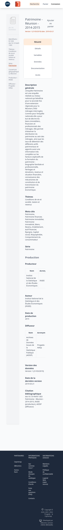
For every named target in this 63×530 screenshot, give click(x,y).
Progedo (47, 514)
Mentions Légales (46, 465)
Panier (45, 4)
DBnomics (17, 466)
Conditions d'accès (32, 483)
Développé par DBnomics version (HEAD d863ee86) (46, 522)
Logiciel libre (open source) (45, 481)
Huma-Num (16, 471)
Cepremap (18, 462)
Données (38, 61)
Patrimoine (12, 65)
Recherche (34, 4)
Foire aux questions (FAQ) (31, 491)
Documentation (38, 68)
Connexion (55, 4)
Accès (37, 75)
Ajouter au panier (50, 23)
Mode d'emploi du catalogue (31, 475)
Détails (38, 48)
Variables (38, 55)
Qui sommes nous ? (31, 466)
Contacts (31, 498)
